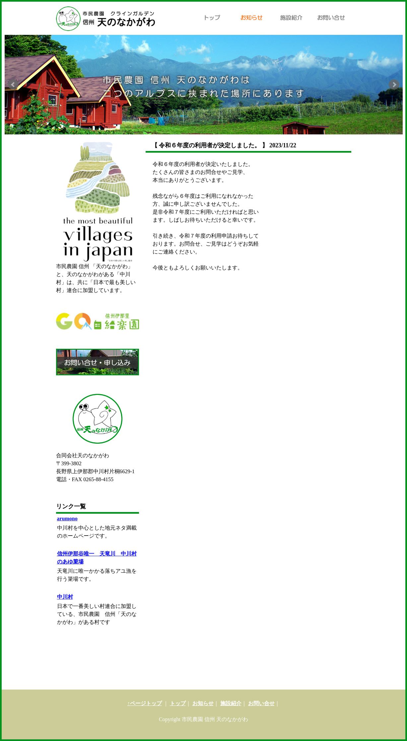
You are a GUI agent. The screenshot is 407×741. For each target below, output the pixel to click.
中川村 (65, 597)
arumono (67, 518)
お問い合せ (261, 703)
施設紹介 (230, 703)
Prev (13, 84)
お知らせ (203, 703)
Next (394, 84)
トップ (178, 703)
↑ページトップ (144, 703)
